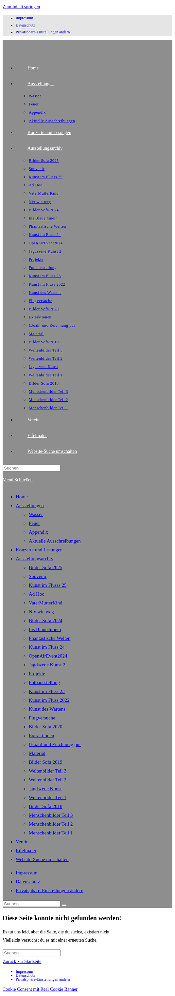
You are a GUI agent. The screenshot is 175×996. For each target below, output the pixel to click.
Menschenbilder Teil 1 (51, 832)
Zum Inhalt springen (21, 6)
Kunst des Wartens (47, 709)
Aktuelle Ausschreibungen (55, 541)
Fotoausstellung (44, 682)
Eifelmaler (26, 850)
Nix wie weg (41, 611)
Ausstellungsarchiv (34, 558)
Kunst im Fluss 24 (47, 647)
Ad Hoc (36, 594)
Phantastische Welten (49, 638)
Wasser (36, 514)
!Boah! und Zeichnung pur (55, 744)
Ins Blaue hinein (45, 629)
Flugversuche (42, 717)
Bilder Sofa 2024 (45, 620)
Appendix (38, 532)
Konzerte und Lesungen (39, 549)
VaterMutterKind (45, 602)
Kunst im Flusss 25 (47, 585)
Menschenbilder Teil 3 (51, 815)
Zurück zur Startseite (22, 961)
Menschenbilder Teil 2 (51, 824)
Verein (22, 841)
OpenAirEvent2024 (48, 656)
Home (22, 496)
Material (37, 753)
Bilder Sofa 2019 (45, 762)
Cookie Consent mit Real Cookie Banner (40, 989)
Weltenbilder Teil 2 (47, 779)
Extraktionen (41, 735)
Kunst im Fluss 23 (47, 691)
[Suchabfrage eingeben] (32, 468)
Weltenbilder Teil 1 (47, 797)
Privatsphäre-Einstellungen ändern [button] (43, 32)
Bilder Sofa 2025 (45, 567)
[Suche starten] (64, 905)
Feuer (34, 523)
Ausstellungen (30, 505)
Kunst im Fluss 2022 (49, 700)
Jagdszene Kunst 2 (47, 664)
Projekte (37, 673)
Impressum (24, 18)
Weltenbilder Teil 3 (47, 771)
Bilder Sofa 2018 (45, 806)
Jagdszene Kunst (45, 788)
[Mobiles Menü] (17, 479)
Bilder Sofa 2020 (45, 726)
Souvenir (37, 576)
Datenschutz (25, 25)
